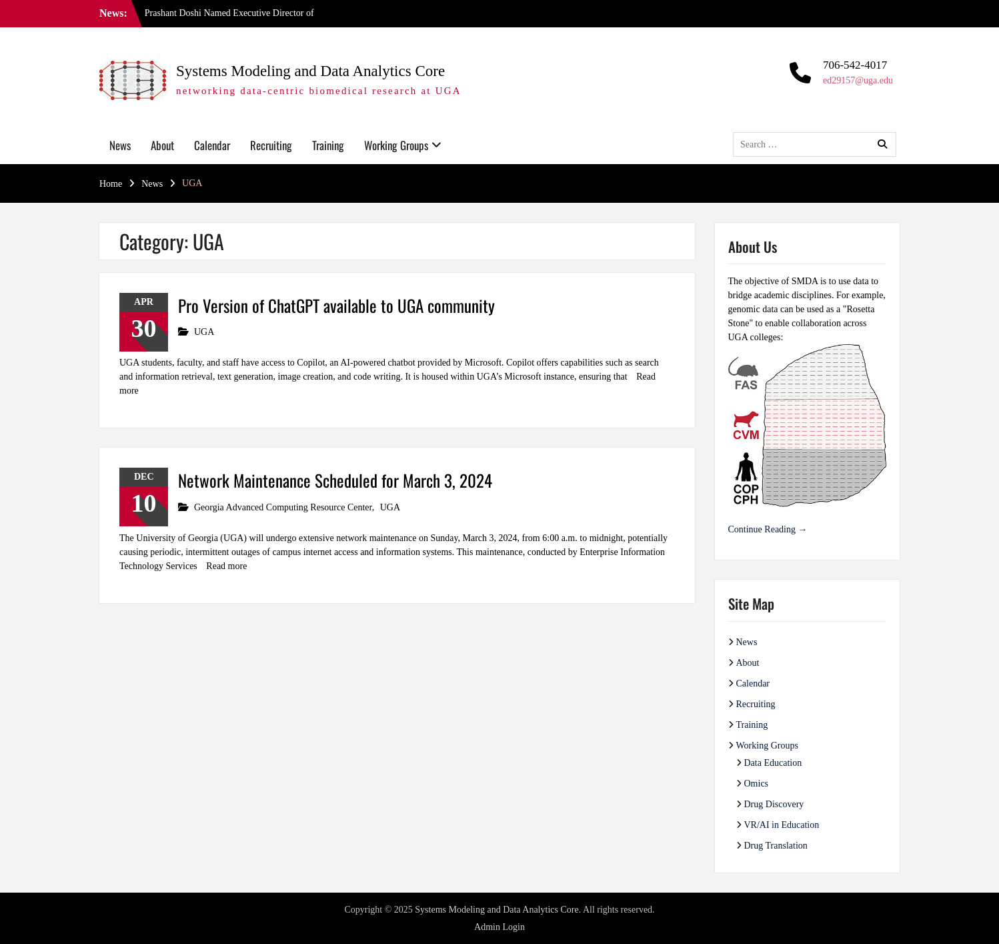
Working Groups (396, 145)
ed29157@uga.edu (858, 80)
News (120, 145)
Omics (756, 784)
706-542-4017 (855, 65)
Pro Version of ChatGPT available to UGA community (336, 305)
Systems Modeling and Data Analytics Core (310, 71)
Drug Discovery (774, 804)
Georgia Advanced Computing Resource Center (283, 507)
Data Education (773, 763)
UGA (204, 332)
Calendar (212, 145)
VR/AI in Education (782, 825)
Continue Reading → (768, 529)
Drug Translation (776, 846)
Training (328, 145)
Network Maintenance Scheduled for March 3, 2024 (335, 480)
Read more (226, 566)
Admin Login (499, 927)
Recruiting (271, 145)
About (162, 145)
